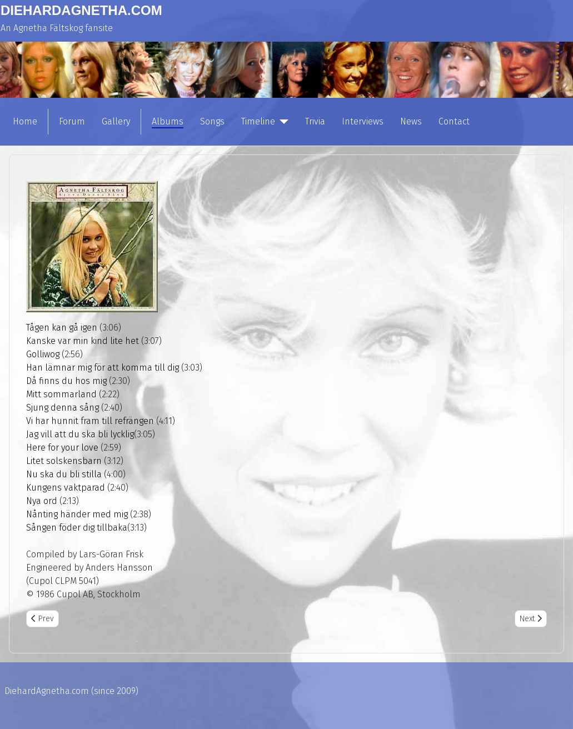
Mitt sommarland (61, 394)
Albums (167, 121)
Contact (454, 121)
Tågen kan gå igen (61, 327)
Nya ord (41, 501)
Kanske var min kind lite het (82, 341)
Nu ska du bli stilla (64, 474)
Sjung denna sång (62, 407)
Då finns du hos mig (66, 381)
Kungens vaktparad (65, 487)
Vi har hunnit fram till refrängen (90, 421)
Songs (212, 121)
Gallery (116, 121)
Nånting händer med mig (77, 514)
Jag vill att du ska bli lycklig (80, 434)
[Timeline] (281, 121)
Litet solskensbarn (64, 461)
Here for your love (62, 447)
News (411, 121)
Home (25, 121)
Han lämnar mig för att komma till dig (102, 367)
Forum (72, 121)
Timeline (258, 121)
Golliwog (42, 354)
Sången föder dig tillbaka (76, 527)
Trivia (315, 121)
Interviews (362, 121)
